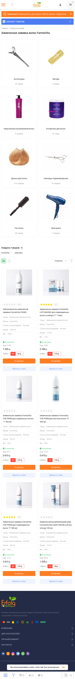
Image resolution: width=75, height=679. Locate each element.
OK (63, 667)
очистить (18, 253)
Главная (4, 28)
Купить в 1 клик (19, 369)
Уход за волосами (17, 28)
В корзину (19, 361)
